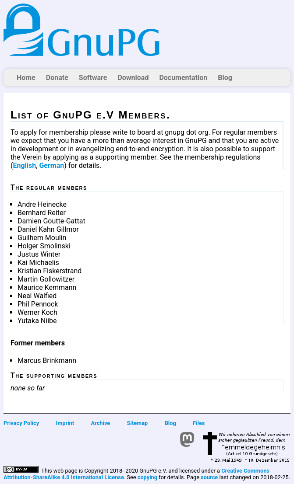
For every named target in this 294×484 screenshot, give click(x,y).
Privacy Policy (21, 423)
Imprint (65, 423)
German (51, 165)
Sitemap (137, 423)
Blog (225, 77)
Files (199, 423)
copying (147, 477)
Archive (100, 423)
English (24, 165)
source (209, 477)
